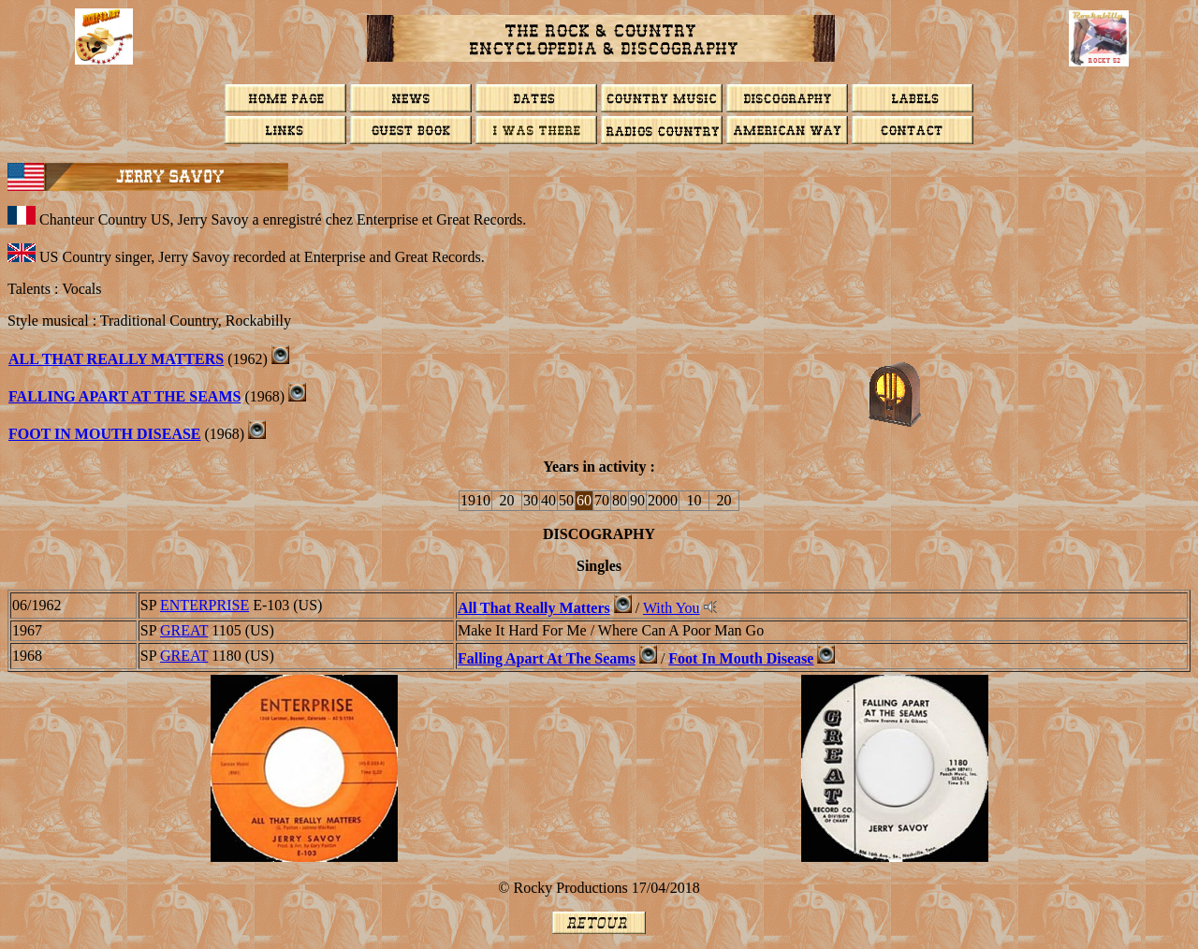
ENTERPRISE (204, 605)
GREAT (184, 630)
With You (671, 608)
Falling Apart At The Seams (124, 396)
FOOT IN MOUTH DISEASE (104, 434)
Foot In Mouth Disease (740, 658)
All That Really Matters (116, 359)
